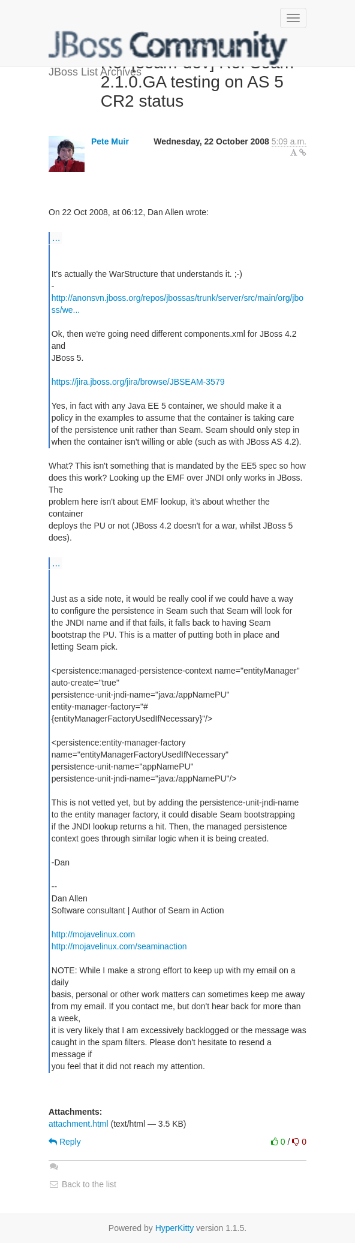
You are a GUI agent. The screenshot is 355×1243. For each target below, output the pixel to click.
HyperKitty (174, 1228)
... (56, 237)
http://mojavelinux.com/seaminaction (119, 946)
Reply (65, 1142)
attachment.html (79, 1124)
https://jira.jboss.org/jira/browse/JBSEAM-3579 (138, 382)
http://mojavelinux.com (93, 934)
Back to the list (82, 1184)
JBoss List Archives (168, 48)
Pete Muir (110, 141)
